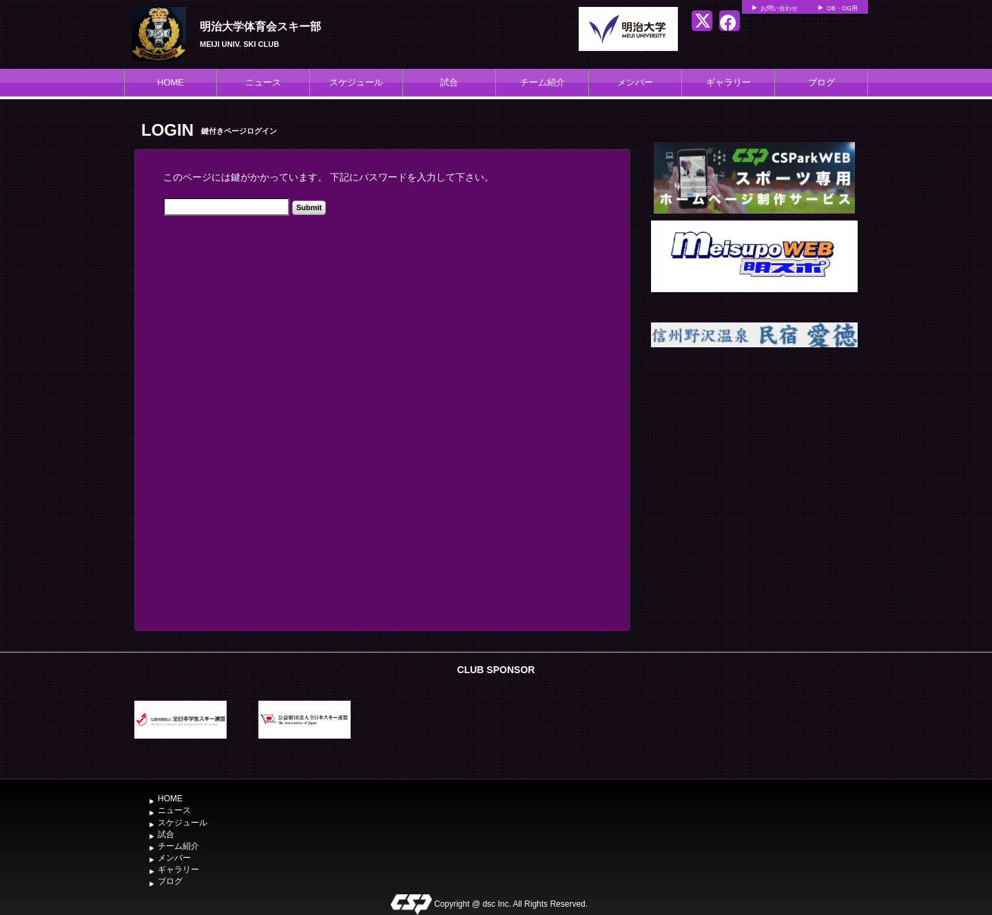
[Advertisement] (754, 477)
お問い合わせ (779, 8)
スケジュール (356, 82)
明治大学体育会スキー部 (260, 26)
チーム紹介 (542, 82)
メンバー (635, 82)
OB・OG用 (842, 8)
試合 (449, 82)
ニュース (263, 82)
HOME (170, 82)
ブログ (821, 82)
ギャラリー (728, 82)
